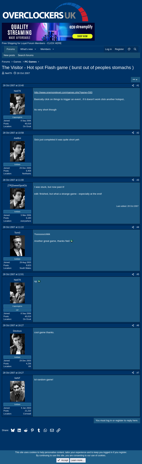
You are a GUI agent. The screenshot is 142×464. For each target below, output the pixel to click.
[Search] (135, 49)
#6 (138, 325)
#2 (138, 133)
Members (45, 49)
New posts (9, 55)
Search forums (26, 55)
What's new (26, 49)
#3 (138, 180)
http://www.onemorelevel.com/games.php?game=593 (63, 92)
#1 (138, 85)
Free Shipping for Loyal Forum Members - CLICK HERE (32, 43)
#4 (138, 227)
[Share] (133, 85)
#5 (138, 274)
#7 (138, 372)
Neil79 (8, 73)
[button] (35, 49)
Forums (11, 49)
